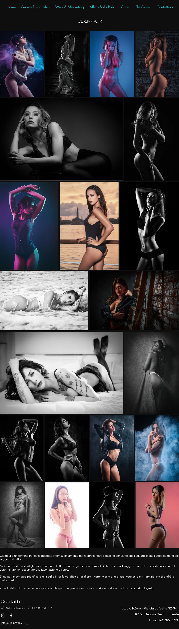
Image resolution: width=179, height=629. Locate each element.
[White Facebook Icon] (11, 615)
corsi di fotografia (142, 588)
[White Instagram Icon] (3, 615)
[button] (165, 7)
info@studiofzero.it (13, 608)
